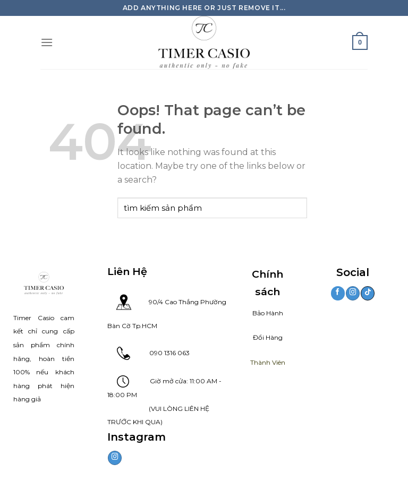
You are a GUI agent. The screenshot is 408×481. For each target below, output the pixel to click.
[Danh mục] (46, 42)
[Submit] (296, 207)
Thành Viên (267, 362)
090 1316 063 (160, 353)
